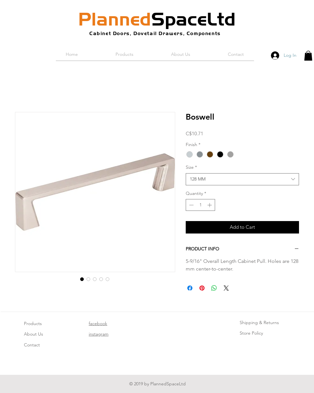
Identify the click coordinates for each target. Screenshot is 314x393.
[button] (308, 56)
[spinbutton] (200, 205)
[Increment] (210, 205)
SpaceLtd (157, 19)
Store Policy (251, 333)
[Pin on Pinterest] (202, 288)
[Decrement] (191, 205)
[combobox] (242, 179)
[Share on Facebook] (190, 288)
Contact (32, 345)
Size (191, 167)
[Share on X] (226, 288)
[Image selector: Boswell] (82, 279)
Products (33, 323)
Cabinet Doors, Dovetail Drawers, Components (155, 33)
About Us (33, 334)
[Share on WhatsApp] (214, 288)
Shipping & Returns (259, 322)
